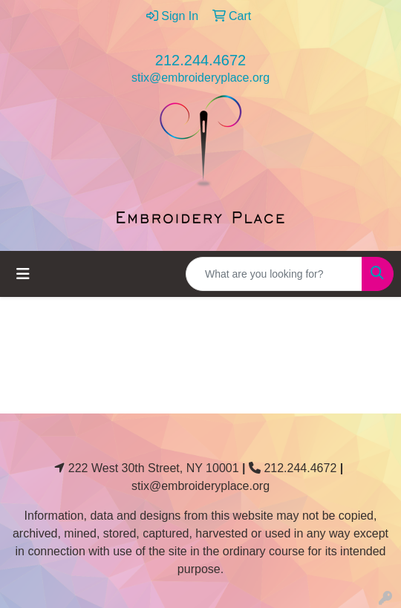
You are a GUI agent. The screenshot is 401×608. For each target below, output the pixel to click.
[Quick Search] (274, 274)
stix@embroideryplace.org (200, 77)
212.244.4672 (200, 60)
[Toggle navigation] (23, 274)
